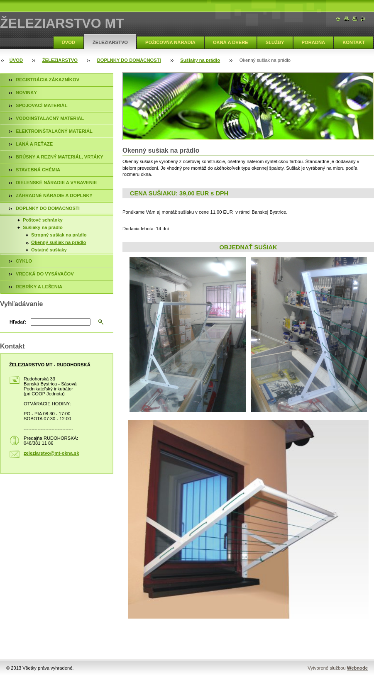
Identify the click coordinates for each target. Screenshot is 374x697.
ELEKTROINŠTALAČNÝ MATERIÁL (54, 131)
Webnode (357, 667)
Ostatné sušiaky (49, 249)
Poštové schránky (43, 219)
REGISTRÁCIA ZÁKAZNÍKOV (47, 79)
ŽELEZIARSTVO (110, 42)
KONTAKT (353, 42)
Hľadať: (18, 321)
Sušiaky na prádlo (200, 60)
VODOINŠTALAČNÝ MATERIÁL (50, 118)
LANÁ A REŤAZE (34, 143)
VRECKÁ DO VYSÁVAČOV (45, 273)
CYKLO (24, 260)
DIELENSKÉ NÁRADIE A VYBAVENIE (56, 182)
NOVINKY (26, 92)
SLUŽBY (275, 42)
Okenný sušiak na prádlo (58, 242)
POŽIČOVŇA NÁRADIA (170, 42)
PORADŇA (313, 42)
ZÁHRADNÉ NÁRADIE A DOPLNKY (54, 195)
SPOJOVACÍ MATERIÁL (42, 105)
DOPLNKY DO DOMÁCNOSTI (129, 60)
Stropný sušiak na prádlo (59, 234)
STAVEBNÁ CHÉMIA (38, 169)
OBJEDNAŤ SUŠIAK (248, 247)
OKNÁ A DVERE (230, 42)
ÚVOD (68, 42)
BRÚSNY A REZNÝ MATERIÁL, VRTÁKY (59, 156)
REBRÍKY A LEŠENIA (39, 286)
